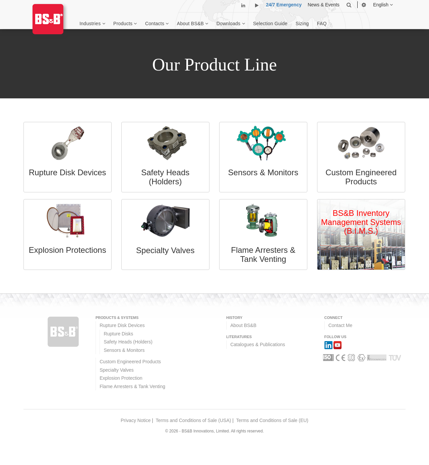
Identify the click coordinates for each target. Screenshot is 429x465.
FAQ (322, 23)
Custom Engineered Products (130, 361)
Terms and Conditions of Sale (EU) (272, 420)
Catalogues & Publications (257, 344)
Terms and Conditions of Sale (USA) (193, 420)
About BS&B (243, 325)
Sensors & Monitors (124, 350)
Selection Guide (270, 23)
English (383, 4)
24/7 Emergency (284, 4)
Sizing (302, 23)
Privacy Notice (135, 420)
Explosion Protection (121, 378)
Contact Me (340, 325)
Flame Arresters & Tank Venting (132, 386)
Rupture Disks (118, 333)
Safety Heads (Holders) (128, 341)
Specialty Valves (117, 370)
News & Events (324, 4)
